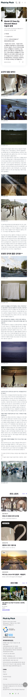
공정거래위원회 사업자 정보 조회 (10, 660)
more (24, 493)
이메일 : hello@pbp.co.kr (9, 656)
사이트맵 (5, 679)
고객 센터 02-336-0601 (9, 653)
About (4, 672)
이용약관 (5, 674)
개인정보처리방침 (7, 676)
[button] (23, 62)
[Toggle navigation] (16, 2)
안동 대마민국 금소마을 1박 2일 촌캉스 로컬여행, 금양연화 (13, 603)
